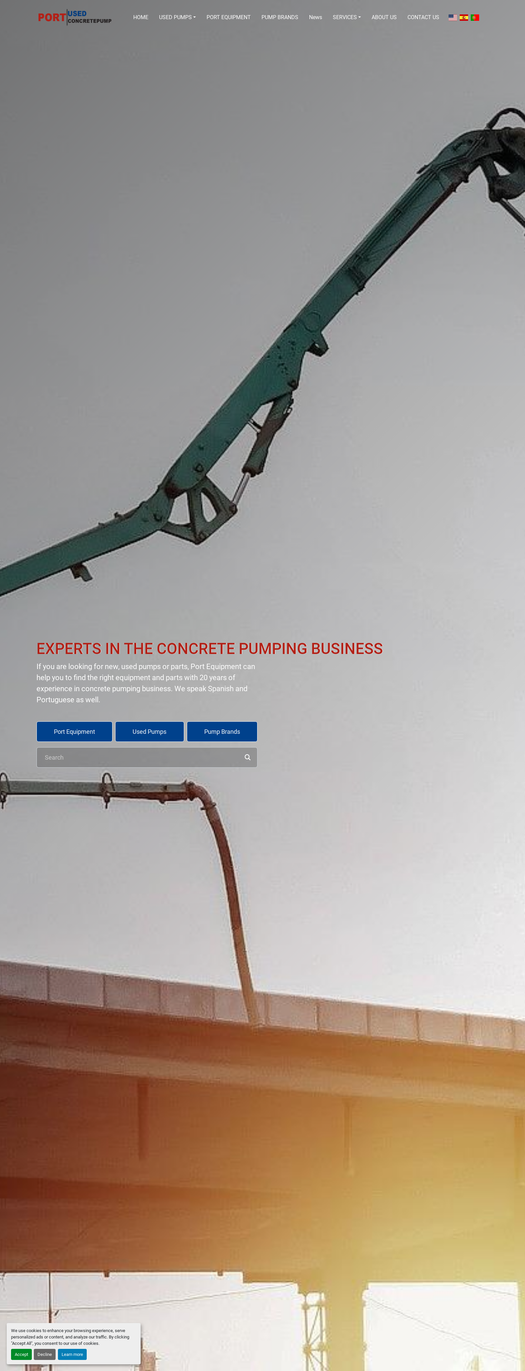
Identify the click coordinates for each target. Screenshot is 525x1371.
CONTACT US (423, 17)
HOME (140, 17)
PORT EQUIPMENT (229, 17)
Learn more (72, 1354)
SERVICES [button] (345, 17)
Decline (45, 1354)
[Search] (146, 757)
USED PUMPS (175, 17)
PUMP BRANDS (279, 17)
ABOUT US (384, 17)
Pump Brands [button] (222, 731)
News (315, 17)
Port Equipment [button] (74, 731)
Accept (21, 1354)
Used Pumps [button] (149, 731)
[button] (177, 17)
